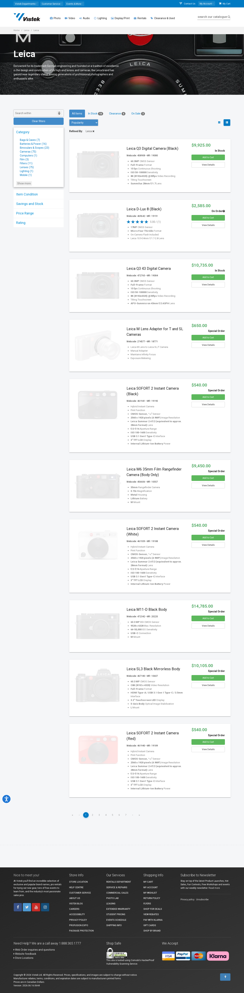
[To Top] (225, 977)
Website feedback (25, 953)
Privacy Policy (78, 920)
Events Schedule (116, 920)
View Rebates (151, 914)
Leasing (110, 903)
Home (17, 30)
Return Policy (151, 898)
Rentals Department (118, 882)
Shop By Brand (152, 930)
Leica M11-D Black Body (147, 609)
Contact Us (187, 3)
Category (23, 132)
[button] (26, 3)
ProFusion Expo (78, 925)
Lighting (100, 18)
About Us (74, 898)
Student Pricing (115, 914)
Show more (24, 183)
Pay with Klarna (153, 920)
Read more (214, 888)
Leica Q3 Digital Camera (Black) (152, 148)
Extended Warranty (118, 909)
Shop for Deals (152, 909)
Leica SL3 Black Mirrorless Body (153, 669)
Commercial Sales (117, 893)
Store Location (78, 882)
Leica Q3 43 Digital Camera (149, 268)
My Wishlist (150, 893)
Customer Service (80, 893)
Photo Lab (112, 898)
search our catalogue (214, 17)
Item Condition (27, 194)
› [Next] (132, 815)
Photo (55, 18)
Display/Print (120, 18)
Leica (26, 30)
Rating (20, 223)
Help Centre (76, 887)
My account (150, 887)
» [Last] (139, 815)
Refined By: (76, 131)
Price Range (25, 213)
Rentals (140, 18)
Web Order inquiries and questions (34, 949)
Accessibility (77, 914)
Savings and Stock (29, 204)
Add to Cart (208, 157)
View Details (208, 165)
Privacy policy (187, 899)
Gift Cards (149, 925)
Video (70, 18)
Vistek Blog (76, 903)
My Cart (224, 3)
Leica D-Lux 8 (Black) (144, 209)
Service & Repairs (116, 887)
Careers (74, 909)
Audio (84, 18)
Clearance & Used (162, 18)
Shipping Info (114, 925)
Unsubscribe (202, 899)
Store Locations (23, 957)
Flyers (147, 903)
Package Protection (81, 930)
